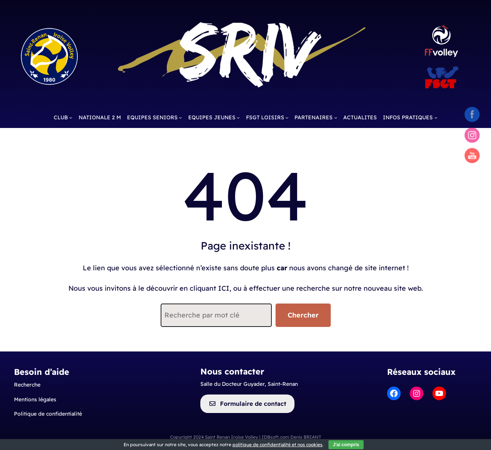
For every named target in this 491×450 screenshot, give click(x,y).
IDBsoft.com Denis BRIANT (291, 437)
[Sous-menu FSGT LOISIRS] (286, 117)
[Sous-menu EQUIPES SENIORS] (180, 117)
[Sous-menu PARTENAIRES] (335, 117)
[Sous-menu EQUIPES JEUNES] (238, 117)
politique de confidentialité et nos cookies (277, 444)
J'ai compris (346, 444)
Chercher (303, 315)
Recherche (27, 384)
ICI (223, 288)
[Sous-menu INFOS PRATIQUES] (435, 117)
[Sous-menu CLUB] (70, 117)
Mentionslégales (35, 399)
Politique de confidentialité (48, 413)
